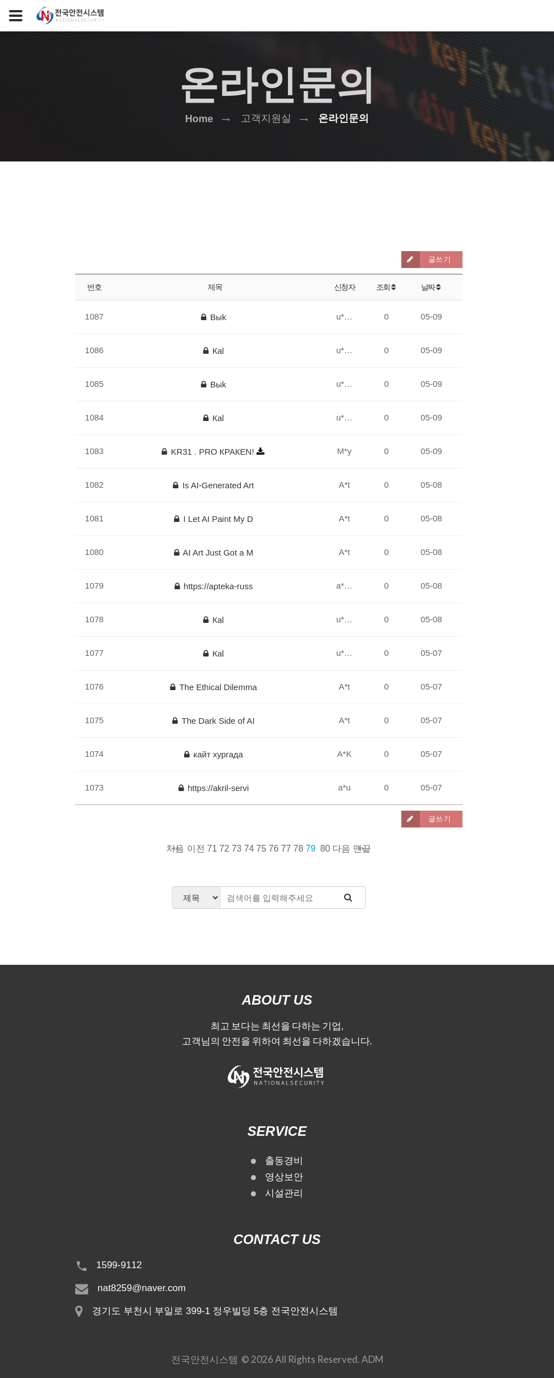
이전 (196, 848)
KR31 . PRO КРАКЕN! (209, 451)
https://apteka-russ (214, 586)
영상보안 (284, 1177)
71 (212, 848)
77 (286, 848)
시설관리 (284, 1193)
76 (274, 848)
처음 (175, 848)
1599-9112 (119, 1265)
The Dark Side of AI (213, 720)
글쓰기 (426, 259)
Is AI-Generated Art (213, 485)
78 (299, 848)
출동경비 (284, 1160)
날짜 (431, 287)
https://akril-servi (213, 788)
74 (249, 848)
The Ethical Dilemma (213, 687)
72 (224, 848)
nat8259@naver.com (142, 1288)
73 (237, 848)
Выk (213, 317)
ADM (372, 1359)
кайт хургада (213, 754)
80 (325, 848)
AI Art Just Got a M (214, 552)
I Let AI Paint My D (213, 519)
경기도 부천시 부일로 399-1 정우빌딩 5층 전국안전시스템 (215, 1311)
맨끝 (362, 848)
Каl (213, 350)
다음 (341, 848)
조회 (386, 287)
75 (262, 848)
